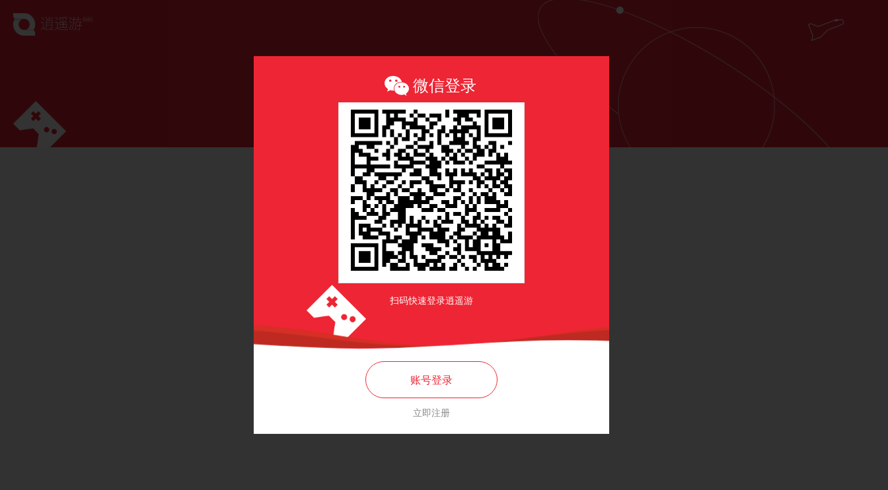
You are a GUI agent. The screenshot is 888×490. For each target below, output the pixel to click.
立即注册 (431, 412)
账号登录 (431, 380)
